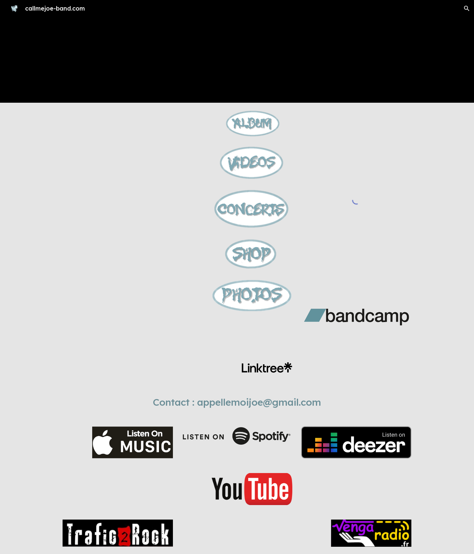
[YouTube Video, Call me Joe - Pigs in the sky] (133, 226)
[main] (237, 402)
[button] (466, 8)
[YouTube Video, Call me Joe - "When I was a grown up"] (133, 145)
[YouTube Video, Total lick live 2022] (133, 308)
